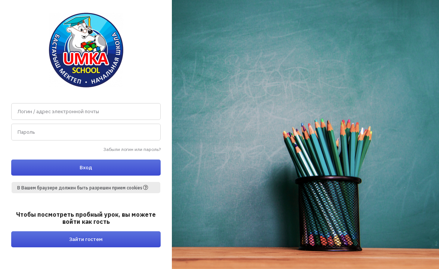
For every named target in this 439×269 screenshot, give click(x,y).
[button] (148, 187)
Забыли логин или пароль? (132, 149)
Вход (86, 167)
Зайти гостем (86, 239)
